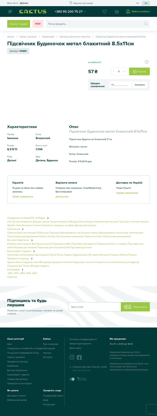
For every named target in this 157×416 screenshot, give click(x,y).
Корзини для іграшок (19, 243)
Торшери (54, 232)
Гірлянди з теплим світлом (134, 221)
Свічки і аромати (16, 357)
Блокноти (105, 254)
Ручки (53, 254)
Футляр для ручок (42, 243)
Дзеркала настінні (62, 262)
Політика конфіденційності (83, 339)
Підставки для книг (81, 247)
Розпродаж (16, 269)
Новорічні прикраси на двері (58, 225)
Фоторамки (45, 262)
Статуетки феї (14, 265)
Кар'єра (47, 352)
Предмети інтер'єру (20, 258)
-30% (16, 273)
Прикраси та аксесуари (19, 383)
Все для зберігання (20, 240)
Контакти (47, 357)
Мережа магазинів (17, 400)
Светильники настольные (21, 232)
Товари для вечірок (17, 379)
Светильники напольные (70, 236)
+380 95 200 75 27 (68, 11)
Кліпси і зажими (118, 243)
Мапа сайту (75, 348)
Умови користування (80, 343)
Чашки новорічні (59, 221)
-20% (10, 273)
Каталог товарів (18, 24)
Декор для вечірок (85, 225)
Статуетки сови (30, 262)
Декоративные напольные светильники (121, 232)
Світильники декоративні (117, 236)
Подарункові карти (53, 395)
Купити (139, 71)
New (38, 24)
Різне (60, 254)
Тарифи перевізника (127, 192)
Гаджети (68, 254)
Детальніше (62, 196)
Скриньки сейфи (61, 243)
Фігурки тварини (40, 265)
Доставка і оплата (16, 395)
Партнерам (49, 348)
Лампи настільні (93, 236)
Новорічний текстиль (106, 221)
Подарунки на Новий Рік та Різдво (28, 218)
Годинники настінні (83, 262)
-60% (34, 273)
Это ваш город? (17, 3)
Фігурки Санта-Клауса (81, 221)
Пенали (132, 254)
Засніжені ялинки (31, 225)
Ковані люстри (47, 236)
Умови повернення (22, 196)
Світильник (42, 232)
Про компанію (50, 344)
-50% (28, 273)
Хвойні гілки (14, 225)
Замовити (140, 84)
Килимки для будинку (127, 262)
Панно (26, 265)
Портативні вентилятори (20, 254)
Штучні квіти (14, 262)
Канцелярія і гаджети (21, 251)
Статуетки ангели (104, 262)
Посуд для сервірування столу (23, 352)
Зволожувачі (42, 254)
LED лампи (93, 254)
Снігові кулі (13, 221)
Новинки (12, 277)
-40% (22, 273)
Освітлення (16, 229)
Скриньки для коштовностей (53, 247)
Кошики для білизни (25, 247)
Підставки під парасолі (84, 243)
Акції (45, 400)
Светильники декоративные (23, 236)
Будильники (80, 254)
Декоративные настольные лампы (79, 232)
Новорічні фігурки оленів (35, 221)
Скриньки (103, 243)
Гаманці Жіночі (119, 254)
